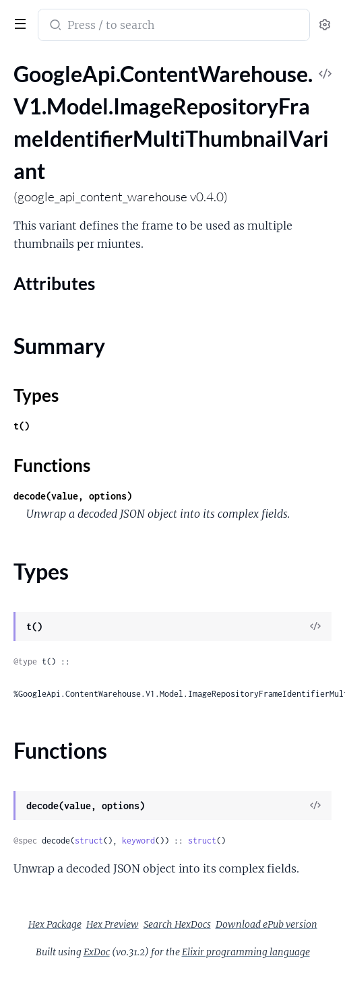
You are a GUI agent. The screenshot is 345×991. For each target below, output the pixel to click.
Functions (51, 465)
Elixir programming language (246, 952)
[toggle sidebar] (17, 22)
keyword (138, 840)
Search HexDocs (177, 924)
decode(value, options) (72, 496)
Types (36, 395)
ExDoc (97, 952)
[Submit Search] (54, 26)
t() (21, 426)
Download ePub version (266, 924)
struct (89, 840)
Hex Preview (112, 924)
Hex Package (55, 924)
